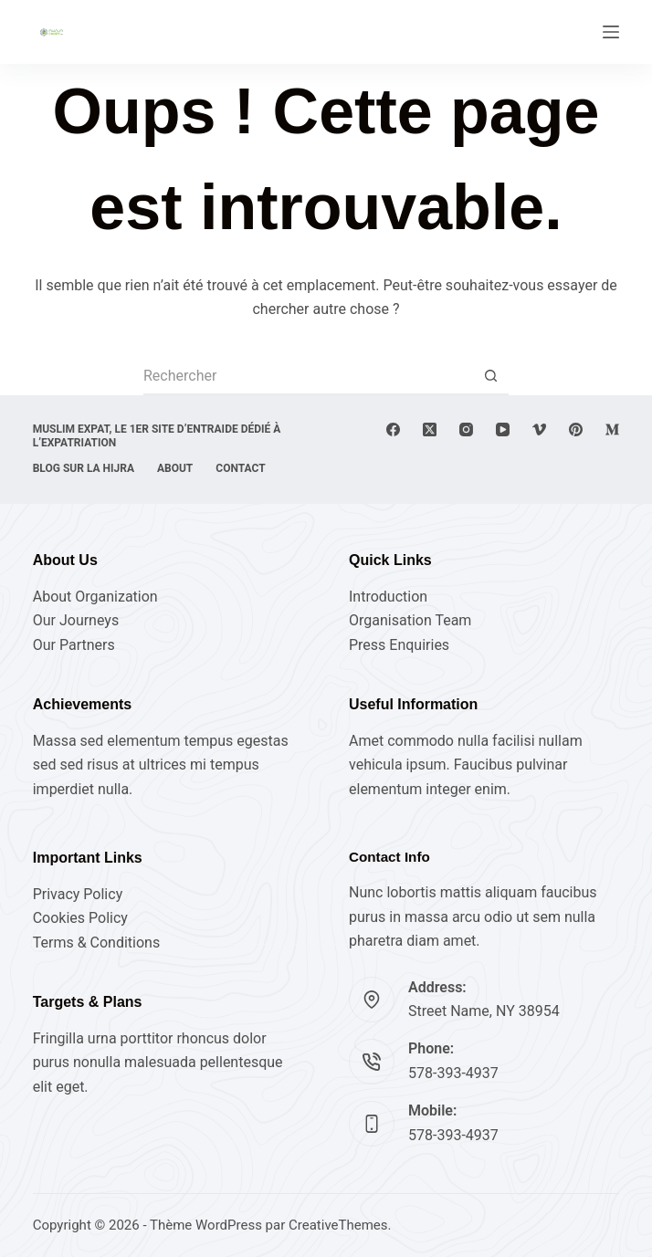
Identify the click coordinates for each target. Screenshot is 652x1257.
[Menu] (611, 32)
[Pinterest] (576, 429)
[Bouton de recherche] (490, 377)
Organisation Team (410, 620)
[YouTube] (503, 429)
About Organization (95, 596)
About (175, 468)
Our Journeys (76, 620)
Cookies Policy (80, 918)
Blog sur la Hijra (83, 468)
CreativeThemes (338, 1225)
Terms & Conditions (97, 942)
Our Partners (74, 645)
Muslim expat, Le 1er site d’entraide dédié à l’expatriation (157, 436)
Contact (240, 468)
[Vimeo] (539, 429)
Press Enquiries (399, 645)
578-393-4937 (453, 1073)
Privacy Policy (78, 894)
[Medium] (612, 429)
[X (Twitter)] (429, 429)
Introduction (388, 596)
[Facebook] (393, 429)
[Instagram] (466, 429)
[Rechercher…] (307, 377)
